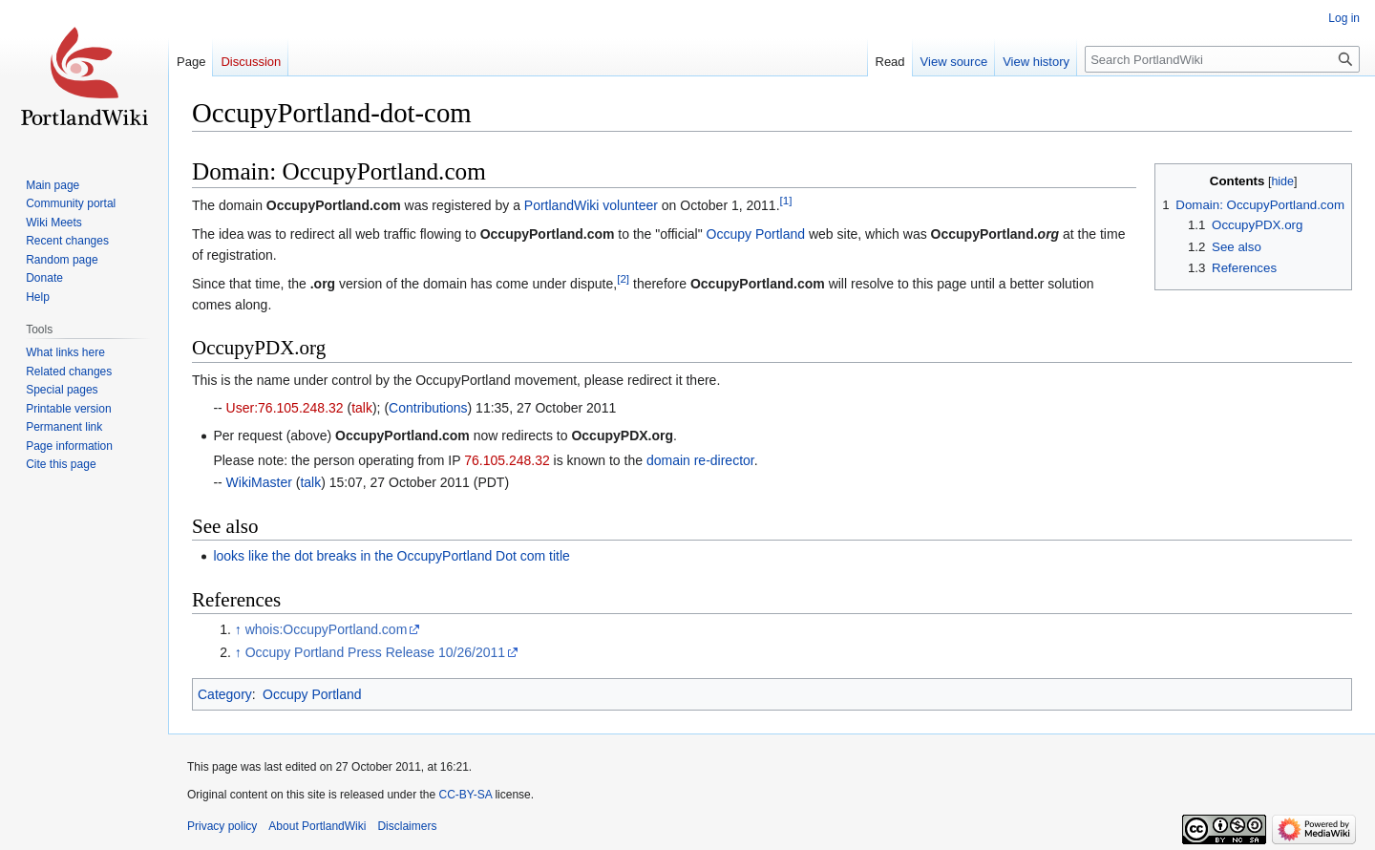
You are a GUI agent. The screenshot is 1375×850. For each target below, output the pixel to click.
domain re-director (700, 460)
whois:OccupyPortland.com (326, 629)
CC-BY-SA (465, 794)
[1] (786, 201)
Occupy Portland (756, 234)
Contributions (428, 407)
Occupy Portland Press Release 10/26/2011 (375, 652)
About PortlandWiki (317, 826)
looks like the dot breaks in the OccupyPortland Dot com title (391, 555)
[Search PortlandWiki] (1222, 59)
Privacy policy (222, 826)
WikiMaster (259, 482)
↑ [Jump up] (238, 629)
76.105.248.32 (507, 460)
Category (225, 694)
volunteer (630, 205)
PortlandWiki (562, 205)
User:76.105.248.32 (285, 407)
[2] (623, 278)
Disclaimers (406, 826)
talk (361, 407)
